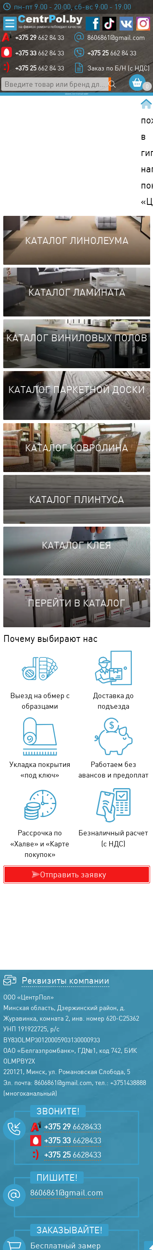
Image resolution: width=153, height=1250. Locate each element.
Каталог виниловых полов (76, 354)
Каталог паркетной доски (76, 406)
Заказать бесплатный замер (77, 103)
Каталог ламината (76, 309)
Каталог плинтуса (76, 516)
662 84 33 (41, 39)
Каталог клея (76, 562)
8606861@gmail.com (116, 39)
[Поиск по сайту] (117, 85)
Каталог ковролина (76, 464)
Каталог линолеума (77, 257)
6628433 (72, 1143)
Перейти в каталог (76, 619)
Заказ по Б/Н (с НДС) (118, 70)
